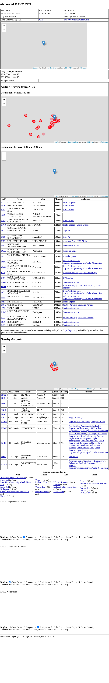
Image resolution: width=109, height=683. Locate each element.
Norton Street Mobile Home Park (93, 483)
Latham (57, 484)
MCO (3, 305)
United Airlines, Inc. (86, 285)
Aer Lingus (92, 434)
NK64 (3, 398)
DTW (3, 262)
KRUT (4, 422)
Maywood (4, 480)
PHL (3, 241)
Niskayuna (4, 489)
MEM (3, 302)
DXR (3, 457)
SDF (3, 278)
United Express (83, 225)
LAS (3, 325)
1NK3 (3, 410)
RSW (3, 312)
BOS (3, 230)
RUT (3, 202)
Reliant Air (73, 457)
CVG (3, 267)
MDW (4, 282)
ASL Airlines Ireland (77, 434)
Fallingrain (83, 68)
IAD (3, 256)
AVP (3, 215)
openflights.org (70, 330)
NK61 (3, 403)
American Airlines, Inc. (73, 273)
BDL (3, 205)
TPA (3, 308)
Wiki (41, 20)
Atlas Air (78, 438)
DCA (3, 251)
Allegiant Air (74, 426)
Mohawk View (41, 482)
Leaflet (35, 68)
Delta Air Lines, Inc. (71, 260)
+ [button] (4, 26)
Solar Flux (58, 537)
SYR (3, 210)
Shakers (83, 481)
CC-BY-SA (68, 68)
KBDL (4, 443)
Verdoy (38, 480)
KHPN (4, 464)
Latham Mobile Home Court (65, 487)
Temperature (31, 537)
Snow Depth (71, 537)
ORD (3, 287)
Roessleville (85, 488)
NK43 (3, 414)
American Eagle (70, 241)
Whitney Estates (60, 482)
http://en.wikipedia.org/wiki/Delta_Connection (82, 263)
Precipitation (45, 537)
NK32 (3, 395)
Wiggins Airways (76, 417)
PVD (3, 220)
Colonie (83, 490)
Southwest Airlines (71, 245)
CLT (3, 273)
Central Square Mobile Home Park (14, 491)
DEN (3, 322)
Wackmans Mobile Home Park (13, 477)
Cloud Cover (16, 537)
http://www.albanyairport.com (76, 20)
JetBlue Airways (70, 305)
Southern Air (74, 445)
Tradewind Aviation (87, 463)
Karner (3, 496)
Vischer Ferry (41, 487)
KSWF (4, 428)
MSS (3, 237)
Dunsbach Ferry (42, 491)
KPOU (4, 417)
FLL (3, 318)
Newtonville (59, 491)
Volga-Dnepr (81, 450)
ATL (3, 292)
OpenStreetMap (51, 68)
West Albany (85, 493)
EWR (3, 225)
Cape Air (67, 230)
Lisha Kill (4, 487)
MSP (3, 297)
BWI (3, 245)
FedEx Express (69, 202)
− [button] (4, 30)
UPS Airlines (68, 205)
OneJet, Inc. (96, 443)
